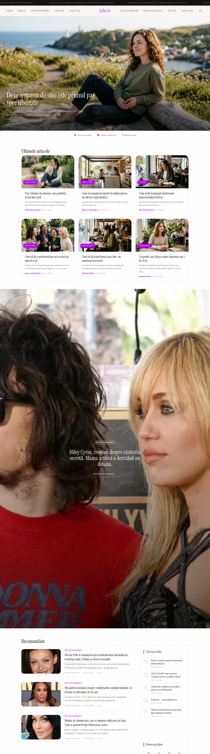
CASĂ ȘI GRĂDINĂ (129, 10)
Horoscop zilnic (83, 135)
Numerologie (129, 135)
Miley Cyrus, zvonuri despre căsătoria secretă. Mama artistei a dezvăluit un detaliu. (105, 458)
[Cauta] (200, 11)
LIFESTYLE (74, 10)
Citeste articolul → (105, 474)
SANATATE (187, 10)
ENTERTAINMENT (40, 10)
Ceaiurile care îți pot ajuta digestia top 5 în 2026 (162, 262)
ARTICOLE (14, 85)
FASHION (59, 10)
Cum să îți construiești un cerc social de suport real (47, 262)
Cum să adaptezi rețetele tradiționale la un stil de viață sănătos (104, 198)
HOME (10, 10)
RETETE (172, 10)
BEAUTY (22, 10)
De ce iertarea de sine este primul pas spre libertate (51, 99)
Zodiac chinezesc (107, 135)
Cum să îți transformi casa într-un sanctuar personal (101, 262)
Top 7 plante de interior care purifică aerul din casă (45, 198)
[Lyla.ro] (105, 10)
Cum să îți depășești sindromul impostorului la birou (156, 198)
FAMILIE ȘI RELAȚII (153, 10)
